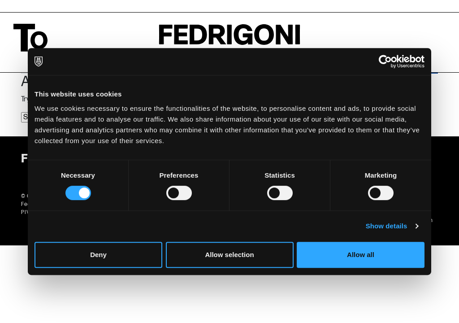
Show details (386, 226)
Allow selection (229, 254)
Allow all (360, 254)
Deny (98, 254)
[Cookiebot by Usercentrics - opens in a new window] (385, 61)
